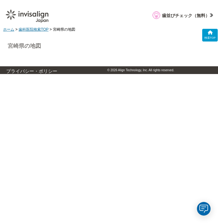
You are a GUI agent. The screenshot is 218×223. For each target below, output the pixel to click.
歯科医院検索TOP (34, 29)
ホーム (8, 29)
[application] (204, 209)
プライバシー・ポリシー (31, 71)
